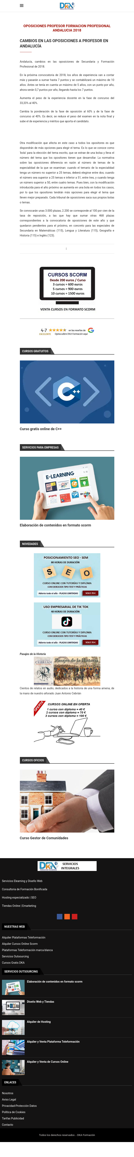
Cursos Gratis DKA (13, 962)
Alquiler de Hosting (39, 1021)
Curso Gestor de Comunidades (44, 838)
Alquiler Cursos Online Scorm (20, 943)
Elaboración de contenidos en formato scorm (55, 525)
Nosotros (7, 1093)
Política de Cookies (13, 1112)
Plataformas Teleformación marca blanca (27, 950)
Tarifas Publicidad (13, 1118)
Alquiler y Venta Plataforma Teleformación (53, 1041)
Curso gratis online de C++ (41, 429)
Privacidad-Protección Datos (19, 1105)
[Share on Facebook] (66, 248)
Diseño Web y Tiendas (40, 1001)
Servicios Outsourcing (15, 956)
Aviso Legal (9, 1099)
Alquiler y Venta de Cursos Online (47, 1061)
